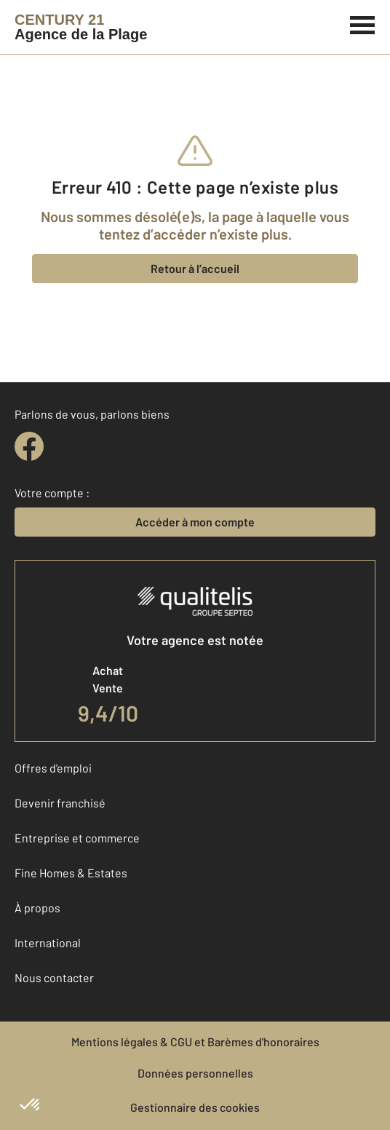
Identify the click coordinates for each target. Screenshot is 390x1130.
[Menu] (362, 23)
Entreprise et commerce (77, 838)
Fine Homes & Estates (71, 873)
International (48, 942)
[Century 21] (81, 27)
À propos (37, 907)
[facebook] (29, 446)
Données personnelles (195, 1073)
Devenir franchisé (60, 803)
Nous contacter (54, 977)
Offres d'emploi (53, 768)
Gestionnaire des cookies (195, 1107)
